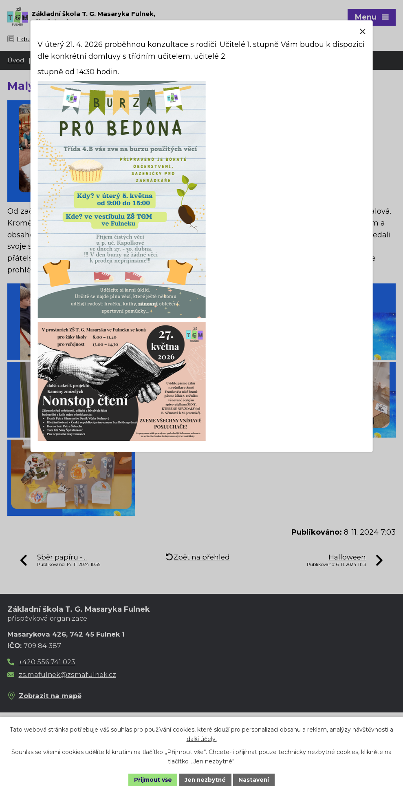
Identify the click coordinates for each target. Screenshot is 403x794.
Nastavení (255, 779)
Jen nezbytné (205, 779)
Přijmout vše (151, 779)
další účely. (202, 738)
